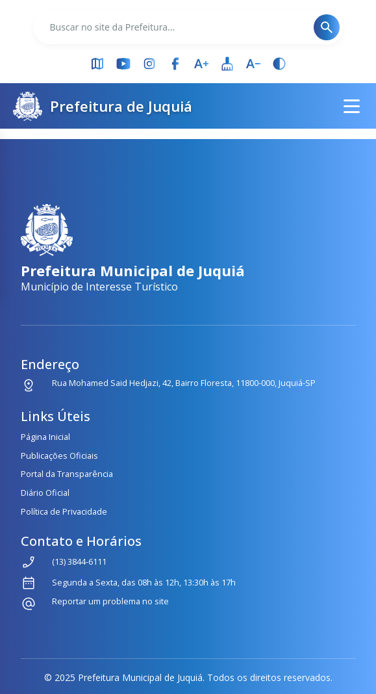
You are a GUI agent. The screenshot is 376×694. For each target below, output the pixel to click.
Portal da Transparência (67, 474)
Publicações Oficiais (59, 455)
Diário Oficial (45, 492)
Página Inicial (45, 437)
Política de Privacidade (64, 511)
